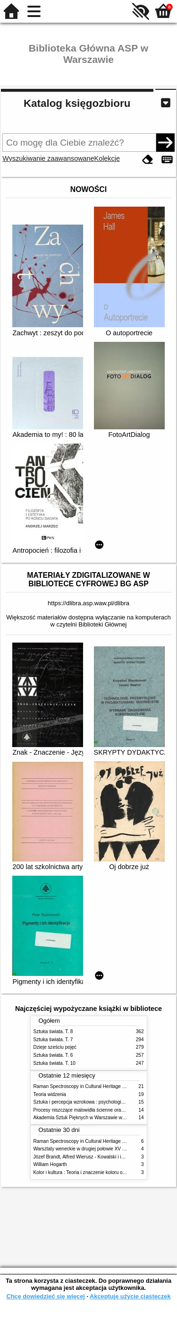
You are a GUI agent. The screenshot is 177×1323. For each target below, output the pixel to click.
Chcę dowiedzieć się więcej (45, 1296)
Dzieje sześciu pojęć (55, 1047)
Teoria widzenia (50, 1094)
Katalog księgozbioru (77, 103)
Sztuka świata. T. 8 (53, 1031)
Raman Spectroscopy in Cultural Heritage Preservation (91, 1086)
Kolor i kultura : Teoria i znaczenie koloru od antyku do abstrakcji (101, 1172)
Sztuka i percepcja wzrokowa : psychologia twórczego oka (95, 1102)
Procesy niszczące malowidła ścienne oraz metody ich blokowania (103, 1110)
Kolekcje (107, 158)
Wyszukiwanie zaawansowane (48, 158)
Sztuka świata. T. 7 (53, 1039)
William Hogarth (50, 1164)
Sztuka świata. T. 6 (53, 1055)
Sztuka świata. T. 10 (55, 1063)
